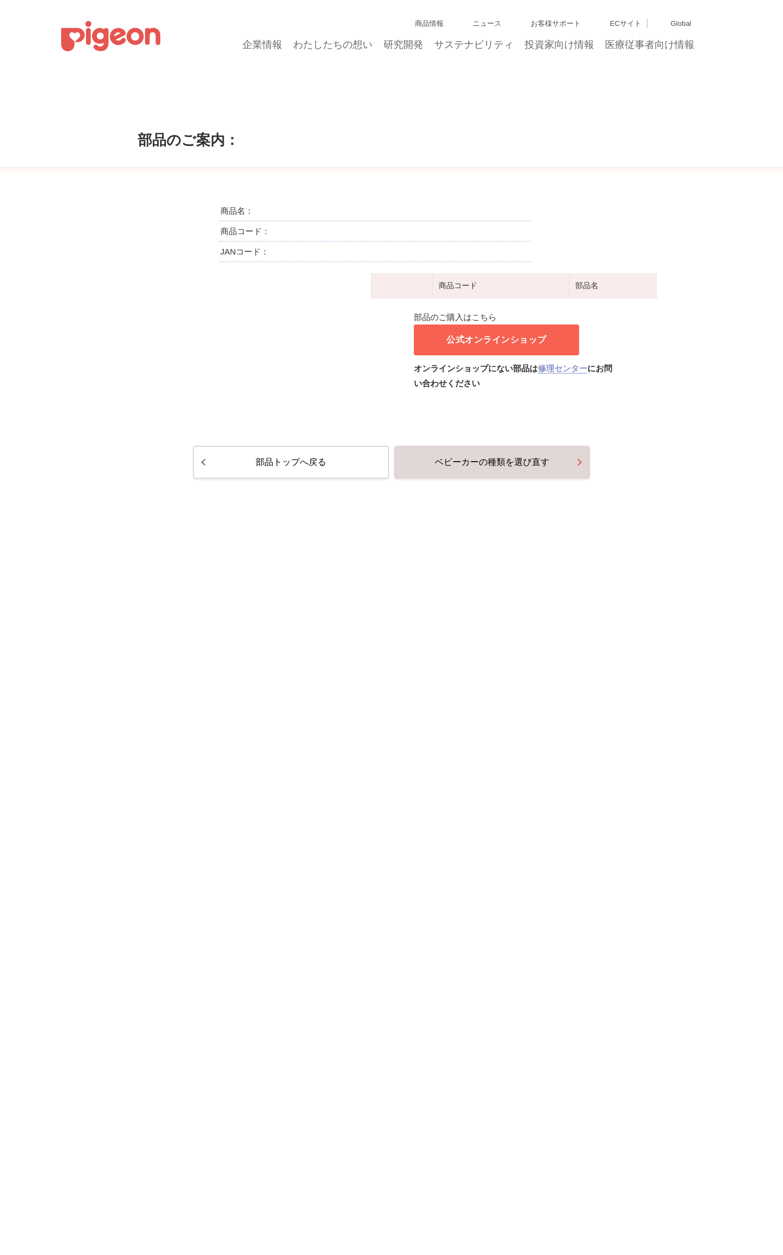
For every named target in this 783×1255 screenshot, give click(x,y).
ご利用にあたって (333, 1221)
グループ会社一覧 (94, 1202)
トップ (116, 110)
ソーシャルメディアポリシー (258, 1221)
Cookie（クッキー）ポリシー (66, 1221)
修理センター (562, 669)
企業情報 (263, 48)
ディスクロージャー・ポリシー (173, 1202)
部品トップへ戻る (291, 906)
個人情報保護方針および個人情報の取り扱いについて (304, 1202)
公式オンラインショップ (496, 640)
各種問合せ (382, 1221)
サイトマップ (42, 1202)
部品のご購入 (163, 110)
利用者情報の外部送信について (162, 1221)
